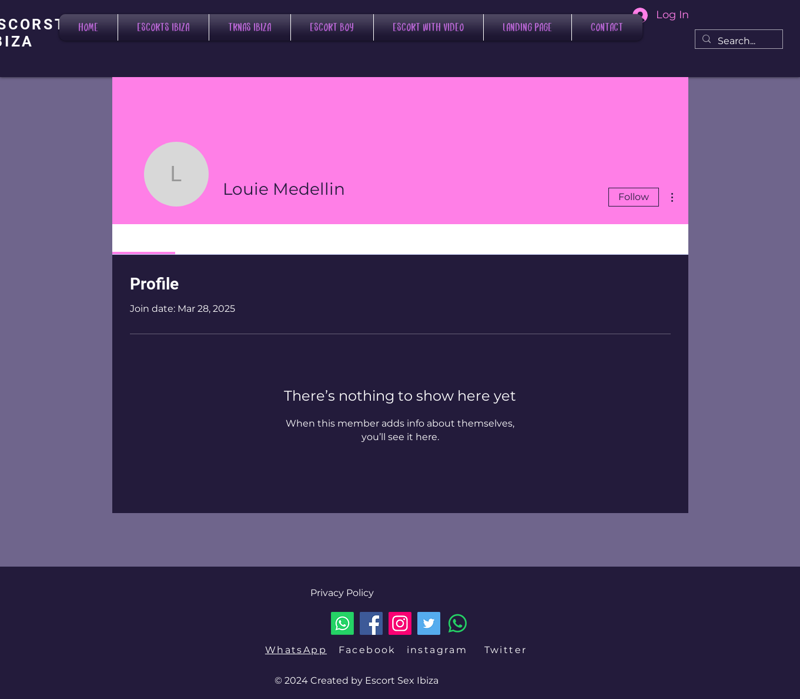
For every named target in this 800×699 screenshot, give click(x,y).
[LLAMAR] (457, 623)
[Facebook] (371, 623)
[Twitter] (428, 623)
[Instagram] (400, 623)
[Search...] (738, 41)
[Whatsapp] (342, 623)
